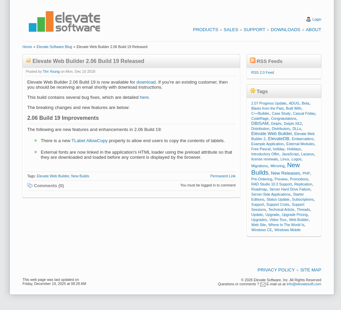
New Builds (80, 176)
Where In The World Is (286, 225)
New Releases (285, 173)
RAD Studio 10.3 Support (271, 184)
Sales (231, 29)
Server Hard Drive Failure (289, 189)
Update (257, 215)
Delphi (276, 123)
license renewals (264, 159)
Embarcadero (303, 139)
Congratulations (283, 118)
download (146, 82)
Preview (281, 179)
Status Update (278, 199)
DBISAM (260, 123)
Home (27, 47)
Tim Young (51, 71)
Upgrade (272, 215)
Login (317, 19)
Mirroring (277, 166)
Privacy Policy (276, 269)
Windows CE (261, 230)
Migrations (259, 166)
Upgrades (259, 220)
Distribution (260, 129)
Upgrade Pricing (295, 215)
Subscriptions (303, 199)
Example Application (267, 144)
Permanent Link (223, 176)
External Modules (300, 144)
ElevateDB (278, 138)
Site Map (310, 269)
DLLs (297, 129)
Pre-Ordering (261, 179)
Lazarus (307, 154)
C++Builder (260, 113)
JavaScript (290, 154)
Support (254, 29)
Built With (293, 108)
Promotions (299, 179)
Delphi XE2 (293, 123)
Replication (303, 184)
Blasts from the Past (267, 108)
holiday (279, 149)
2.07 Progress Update (269, 103)
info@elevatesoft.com (304, 284)
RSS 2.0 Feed (262, 72)
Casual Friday (304, 113)
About (313, 29)
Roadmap (259, 189)
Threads (303, 209)
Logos (296, 159)
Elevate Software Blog (54, 47)
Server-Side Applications (271, 194)
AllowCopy (97, 140)
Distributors (281, 129)
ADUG (294, 103)
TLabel (78, 140)
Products (205, 29)
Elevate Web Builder (53, 176)
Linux (284, 159)
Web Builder (299, 220)
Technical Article (281, 209)
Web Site (258, 225)
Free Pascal (261, 149)
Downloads (285, 29)
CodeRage (260, 118)
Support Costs (278, 204)
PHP (306, 173)
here (144, 97)
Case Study (281, 113)
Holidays (294, 149)
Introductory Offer (265, 154)
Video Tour (278, 220)
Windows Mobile (287, 230)
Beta (305, 103)
